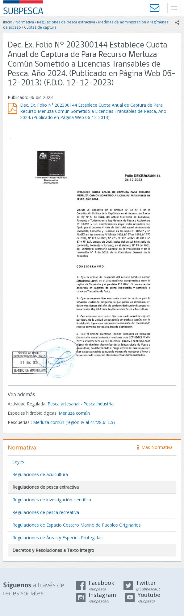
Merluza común (74, 413)
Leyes (18, 462)
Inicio (7, 22)
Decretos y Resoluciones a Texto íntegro (53, 550)
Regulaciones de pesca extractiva (66, 22)
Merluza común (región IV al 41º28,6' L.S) (74, 422)
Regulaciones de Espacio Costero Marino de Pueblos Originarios (76, 525)
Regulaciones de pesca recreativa (45, 512)
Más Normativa (155, 447)
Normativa (24, 22)
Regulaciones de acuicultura (40, 474)
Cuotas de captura (40, 27)
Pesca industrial (99, 404)
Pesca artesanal (64, 404)
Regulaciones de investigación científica (51, 500)
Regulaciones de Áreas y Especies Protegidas (57, 537)
